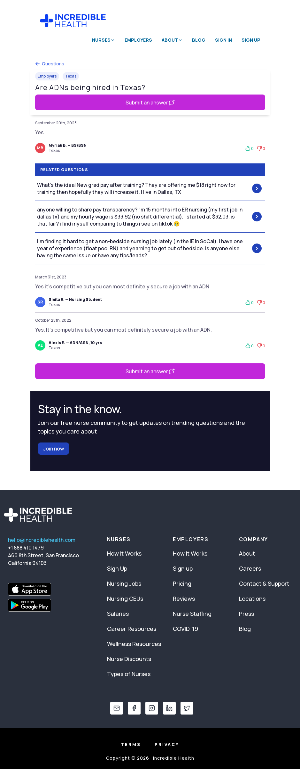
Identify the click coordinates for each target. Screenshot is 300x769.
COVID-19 (185, 629)
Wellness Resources (134, 644)
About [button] (172, 40)
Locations (252, 598)
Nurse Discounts (129, 659)
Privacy (167, 744)
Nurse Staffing (192, 613)
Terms (131, 744)
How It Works (124, 553)
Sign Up (251, 40)
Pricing (182, 583)
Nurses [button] (103, 40)
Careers (250, 568)
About (247, 553)
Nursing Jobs (124, 583)
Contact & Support (264, 583)
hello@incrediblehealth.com (41, 539)
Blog (198, 40)
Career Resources (131, 629)
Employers (138, 40)
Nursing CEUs (125, 598)
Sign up (183, 568)
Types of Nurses (128, 674)
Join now (53, 448)
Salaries (118, 613)
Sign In (223, 40)
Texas (70, 76)
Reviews (184, 598)
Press (246, 613)
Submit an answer (150, 102)
